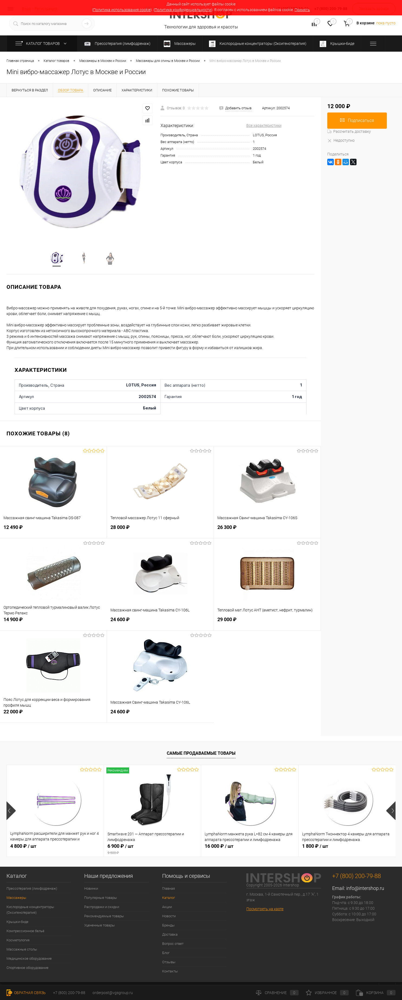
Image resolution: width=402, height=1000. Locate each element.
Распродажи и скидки (101, 908)
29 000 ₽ (267, 623)
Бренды (168, 926)
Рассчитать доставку (349, 131)
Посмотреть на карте (264, 910)
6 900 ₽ (152, 850)
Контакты (170, 972)
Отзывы (168, 963)
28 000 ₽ (160, 531)
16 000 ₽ (219, 847)
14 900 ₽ (53, 623)
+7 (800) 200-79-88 (69, 993)
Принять (302, 10)
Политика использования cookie (122, 10)
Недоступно (341, 140)
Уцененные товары (99, 926)
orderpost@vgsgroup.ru (113, 993)
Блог (165, 954)
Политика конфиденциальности (183, 10)
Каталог (168, 898)
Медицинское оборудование (29, 959)
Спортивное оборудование (27, 968)
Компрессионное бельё (25, 932)
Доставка (170, 935)
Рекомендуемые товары (104, 917)
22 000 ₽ (53, 715)
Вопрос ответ (173, 944)
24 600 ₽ (160, 623)
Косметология (18, 941)
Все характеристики (264, 125)
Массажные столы (21, 950)
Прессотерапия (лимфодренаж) (31, 889)
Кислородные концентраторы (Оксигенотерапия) (30, 910)
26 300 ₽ (267, 531)
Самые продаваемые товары (201, 754)
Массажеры (16, 898)
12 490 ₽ (53, 531)
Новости (169, 917)
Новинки (91, 889)
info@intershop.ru (365, 889)
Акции (167, 908)
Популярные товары (100, 898)
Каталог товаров (42, 43)
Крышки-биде (17, 922)
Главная (168, 889)
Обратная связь (26, 993)
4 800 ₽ (23, 847)
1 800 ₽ (315, 847)
